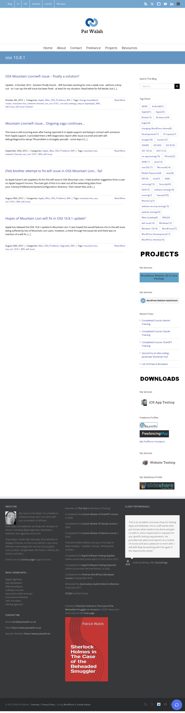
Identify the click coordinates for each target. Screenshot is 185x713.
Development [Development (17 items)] (150, 134)
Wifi (68, 100)
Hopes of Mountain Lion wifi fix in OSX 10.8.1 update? (45, 218)
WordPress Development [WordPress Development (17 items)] (156, 234)
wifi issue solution (24, 106)
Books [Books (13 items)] (147, 117)
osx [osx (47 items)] (156, 178)
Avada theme (83, 704)
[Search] (177, 86)
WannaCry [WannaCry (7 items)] (148, 201)
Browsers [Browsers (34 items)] (162, 117)
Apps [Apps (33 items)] (160, 112)
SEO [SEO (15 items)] (146, 189)
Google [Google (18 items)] (147, 139)
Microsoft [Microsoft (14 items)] (164, 167)
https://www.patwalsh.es (37, 633)
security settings (68, 103)
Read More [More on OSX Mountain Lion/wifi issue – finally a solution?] (119, 100)
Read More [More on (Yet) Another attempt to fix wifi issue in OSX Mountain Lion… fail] (119, 198)
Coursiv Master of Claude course (99, 523)
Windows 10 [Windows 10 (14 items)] (150, 228)
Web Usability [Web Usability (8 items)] (150, 217)
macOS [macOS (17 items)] (147, 167)
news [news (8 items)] (170, 173)
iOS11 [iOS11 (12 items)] (161, 151)
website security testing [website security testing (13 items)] (155, 206)
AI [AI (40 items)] (145, 106)
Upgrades (65, 245)
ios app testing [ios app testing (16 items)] (151, 156)
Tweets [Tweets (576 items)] (162, 195)
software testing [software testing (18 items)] (164, 189)
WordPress (69, 704)
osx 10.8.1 (54, 103)
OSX (53, 100)
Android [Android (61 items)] (158, 106)
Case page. (89, 613)
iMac (47, 100)
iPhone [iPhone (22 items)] (169, 156)
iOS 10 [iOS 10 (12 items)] (147, 151)
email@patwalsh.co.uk (24, 621)
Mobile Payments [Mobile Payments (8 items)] (151, 173)
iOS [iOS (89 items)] (145, 145)
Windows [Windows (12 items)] (165, 223)
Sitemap (35, 704)
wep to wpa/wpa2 (86, 103)
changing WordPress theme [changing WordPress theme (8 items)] (157, 128)
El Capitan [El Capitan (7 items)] (169, 134)
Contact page (28, 559)
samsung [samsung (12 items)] (148, 184)
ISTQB (68, 593)
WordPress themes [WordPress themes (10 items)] (153, 239)
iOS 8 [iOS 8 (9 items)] (157, 145)
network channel (35, 103)
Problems (61, 100)
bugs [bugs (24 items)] (146, 123)
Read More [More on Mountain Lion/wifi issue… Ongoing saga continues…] (119, 150)
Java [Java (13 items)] (158, 162)
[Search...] (157, 86)
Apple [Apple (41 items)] (146, 112)
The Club (82, 508)
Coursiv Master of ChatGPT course (100, 514)
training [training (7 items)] (147, 195)
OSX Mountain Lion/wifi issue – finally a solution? (42, 76)
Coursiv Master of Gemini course (99, 533)
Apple (41, 100)
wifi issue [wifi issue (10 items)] (148, 223)
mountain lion (19, 103)
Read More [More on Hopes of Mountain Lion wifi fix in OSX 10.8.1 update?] (119, 245)
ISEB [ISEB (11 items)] (146, 162)
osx (46, 103)
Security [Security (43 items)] (165, 184)
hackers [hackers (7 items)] (162, 139)
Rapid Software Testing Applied (98, 555)
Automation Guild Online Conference (99, 584)
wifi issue (9, 106)
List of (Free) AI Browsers (155, 364)
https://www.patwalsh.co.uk (26, 627)
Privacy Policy (48, 704)
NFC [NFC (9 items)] (145, 178)
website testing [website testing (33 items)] (151, 212)
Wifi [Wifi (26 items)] (166, 217)
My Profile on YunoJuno (152, 441)
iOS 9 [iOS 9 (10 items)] (170, 145)
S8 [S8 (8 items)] (167, 178)
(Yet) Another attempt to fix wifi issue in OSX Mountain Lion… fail (53, 171)
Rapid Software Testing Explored (99, 565)
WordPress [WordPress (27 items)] (169, 228)
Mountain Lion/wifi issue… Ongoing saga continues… (45, 123)
